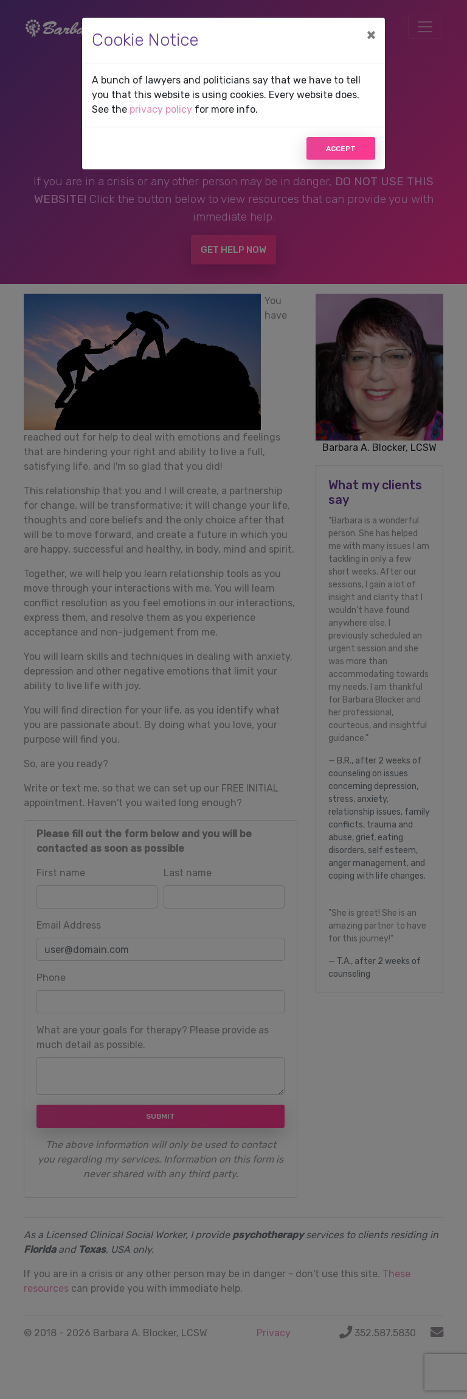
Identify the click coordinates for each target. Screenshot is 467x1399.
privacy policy (161, 109)
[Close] (371, 35)
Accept (341, 148)
